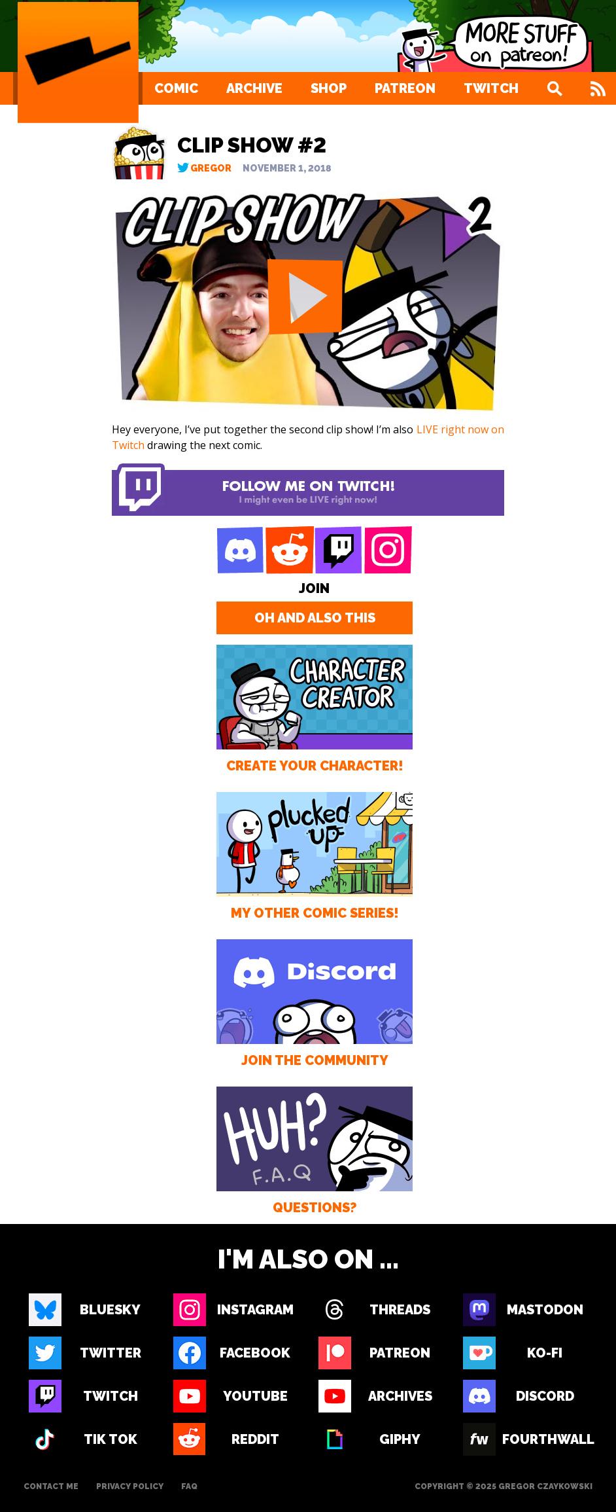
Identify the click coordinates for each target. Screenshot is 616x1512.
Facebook (255, 1353)
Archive (254, 88)
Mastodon (545, 1310)
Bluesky (110, 1310)
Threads (399, 1310)
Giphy (399, 1439)
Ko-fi (544, 1353)
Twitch (491, 88)
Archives (400, 1396)
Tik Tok (110, 1439)
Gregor (210, 168)
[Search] (554, 88)
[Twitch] (339, 550)
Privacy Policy (129, 1486)
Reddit (255, 1439)
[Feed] (598, 88)
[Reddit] (289, 550)
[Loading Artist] (78, 62)
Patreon (405, 88)
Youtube (255, 1396)
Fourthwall (544, 1439)
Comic (176, 88)
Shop (329, 88)
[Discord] (240, 550)
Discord (545, 1396)
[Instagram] (388, 550)
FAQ (189, 1486)
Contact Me (51, 1486)
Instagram (255, 1310)
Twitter (110, 1353)
